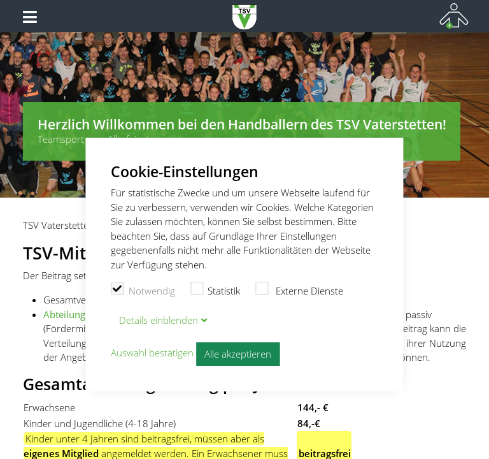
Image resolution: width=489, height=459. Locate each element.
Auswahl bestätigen (152, 352)
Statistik (215, 289)
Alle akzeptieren (237, 353)
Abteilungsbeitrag (81, 314)
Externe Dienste (299, 289)
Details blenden (158, 320)
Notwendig (143, 289)
